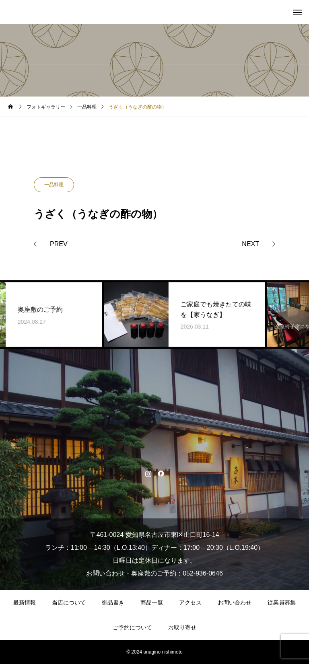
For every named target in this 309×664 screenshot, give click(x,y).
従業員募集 (282, 602)
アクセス (190, 602)
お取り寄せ (182, 627)
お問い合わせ (234, 602)
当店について (69, 602)
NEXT (250, 244)
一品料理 (54, 184)
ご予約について (132, 627)
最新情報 (24, 602)
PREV (59, 244)
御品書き (113, 602)
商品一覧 (151, 602)
